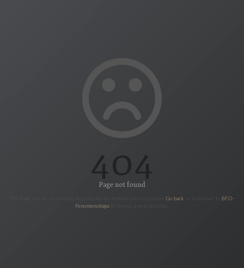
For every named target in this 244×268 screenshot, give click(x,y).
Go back (175, 198)
